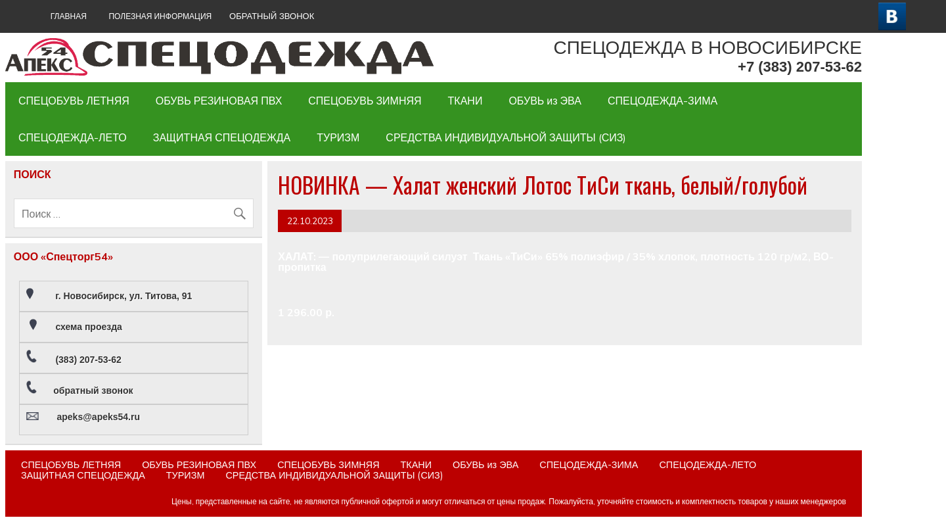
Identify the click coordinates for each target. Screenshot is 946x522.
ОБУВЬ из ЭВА (544, 100)
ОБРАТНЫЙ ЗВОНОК (271, 16)
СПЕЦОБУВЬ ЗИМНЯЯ (364, 100)
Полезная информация (160, 16)
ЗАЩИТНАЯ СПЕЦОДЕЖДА (221, 137)
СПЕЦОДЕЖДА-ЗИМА (662, 100)
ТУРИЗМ (338, 137)
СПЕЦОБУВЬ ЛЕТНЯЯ (73, 100)
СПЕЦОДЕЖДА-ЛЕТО (72, 137)
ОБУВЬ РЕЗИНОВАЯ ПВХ (219, 100)
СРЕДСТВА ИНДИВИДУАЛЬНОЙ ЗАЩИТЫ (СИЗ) (506, 137)
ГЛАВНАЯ (69, 16)
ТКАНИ (465, 100)
